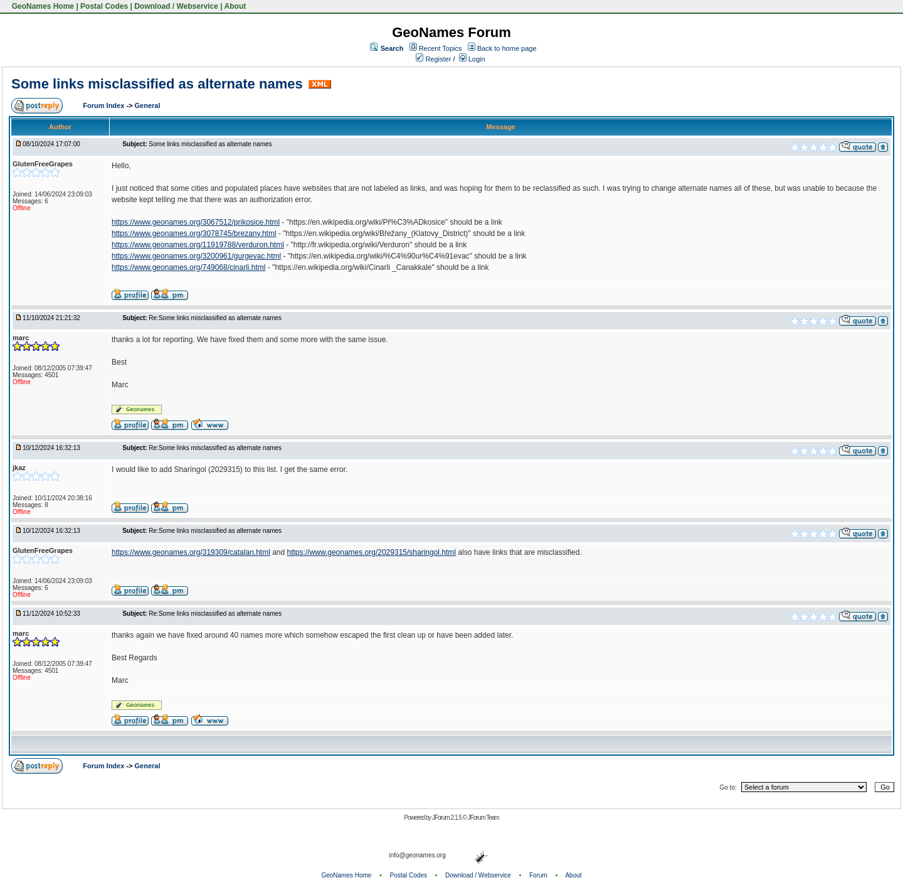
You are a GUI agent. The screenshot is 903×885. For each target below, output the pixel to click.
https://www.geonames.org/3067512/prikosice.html (196, 222)
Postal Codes (104, 6)
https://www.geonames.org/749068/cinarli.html (188, 267)
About (235, 6)
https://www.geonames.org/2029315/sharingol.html (372, 552)
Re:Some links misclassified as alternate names (215, 317)
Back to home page (507, 48)
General (148, 105)
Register (433, 59)
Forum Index (104, 105)
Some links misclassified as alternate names (157, 84)
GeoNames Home (41, 6)
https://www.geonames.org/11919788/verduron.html (198, 244)
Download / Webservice (176, 6)
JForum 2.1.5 (447, 817)
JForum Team (483, 817)
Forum (538, 875)
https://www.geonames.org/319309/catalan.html (191, 552)
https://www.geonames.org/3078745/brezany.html (194, 233)
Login (472, 59)
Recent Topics (440, 48)
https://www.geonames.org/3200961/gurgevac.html (196, 256)
